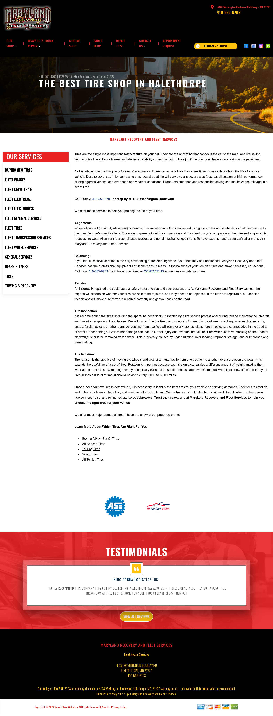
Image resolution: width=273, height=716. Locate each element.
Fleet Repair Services (136, 657)
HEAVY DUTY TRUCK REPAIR (40, 43)
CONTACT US (145, 43)
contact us (154, 273)
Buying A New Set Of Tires (100, 441)
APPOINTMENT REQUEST (172, 43)
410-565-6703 (229, 12)
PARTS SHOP (98, 43)
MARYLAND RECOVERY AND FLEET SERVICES (143, 142)
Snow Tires (90, 456)
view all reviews (136, 619)
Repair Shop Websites (66, 710)
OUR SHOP (10, 43)
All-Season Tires (93, 446)
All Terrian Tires (93, 461)
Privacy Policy (118, 710)
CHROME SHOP (74, 43)
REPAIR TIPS (120, 43)
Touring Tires (91, 451)
